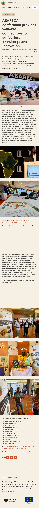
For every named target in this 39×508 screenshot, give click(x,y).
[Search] (35, 7)
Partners (10, 7)
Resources (16, 7)
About (3, 7)
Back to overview (9, 14)
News (23, 7)
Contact (29, 7)
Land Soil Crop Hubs (19, 3)
